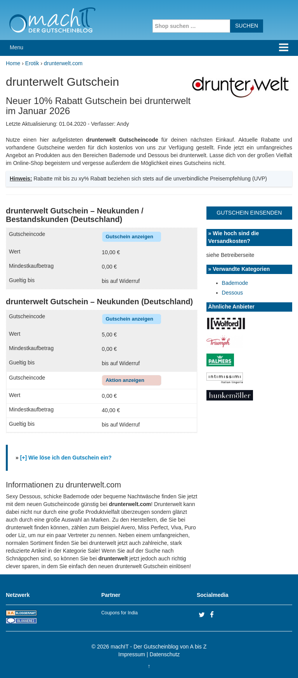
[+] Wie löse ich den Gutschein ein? (66, 457)
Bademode (235, 283)
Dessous (232, 293)
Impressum (131, 654)
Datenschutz (164, 654)
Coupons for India (119, 613)
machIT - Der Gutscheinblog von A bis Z (158, 646)
